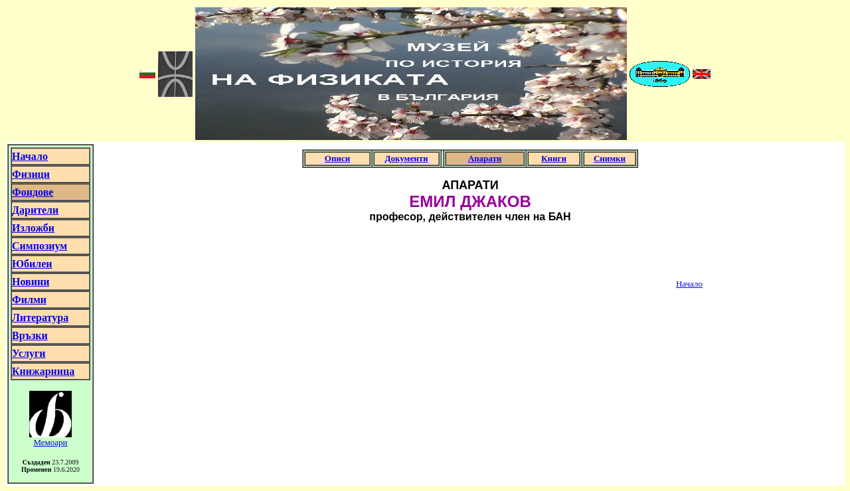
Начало (689, 284)
